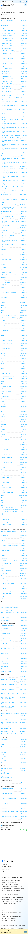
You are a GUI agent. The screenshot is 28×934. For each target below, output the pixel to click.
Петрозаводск (5, 899)
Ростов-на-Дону (19, 899)
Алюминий (17, 880)
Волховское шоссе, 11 (9, 825)
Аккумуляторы (13, 882)
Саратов (10, 903)
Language (3, 1)
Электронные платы (6, 884)
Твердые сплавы (6, 886)
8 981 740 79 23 (5, 829)
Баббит (3, 890)
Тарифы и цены (5, 873)
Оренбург (15, 903)
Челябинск (12, 901)
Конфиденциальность (7, 866)
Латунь (8, 890)
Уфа (3, 901)
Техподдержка (5, 869)
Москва (13, 897)
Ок (25, 931)
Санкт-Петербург (6, 897)
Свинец (18, 890)
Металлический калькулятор (9, 918)
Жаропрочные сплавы (18, 888)
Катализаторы (5, 882)
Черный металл (5, 880)
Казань (11, 899)
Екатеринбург (20, 897)
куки (10, 932)
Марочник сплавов (6, 910)
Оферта (4, 871)
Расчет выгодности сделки (8, 920)
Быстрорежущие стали (16, 886)
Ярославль (4, 903)
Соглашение (5, 868)
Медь (11, 880)
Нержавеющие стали (7, 888)
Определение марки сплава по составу (11, 916)
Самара (7, 901)
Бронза (13, 890)
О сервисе (4, 864)
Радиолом (15, 884)
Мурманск (18, 901)
